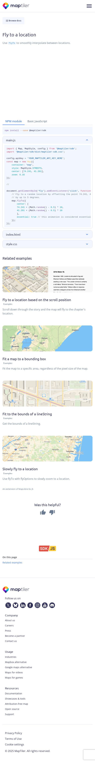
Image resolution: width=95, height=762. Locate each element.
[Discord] (51, 604)
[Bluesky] (15, 604)
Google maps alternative (18, 667)
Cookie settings (14, 744)
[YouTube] (44, 604)
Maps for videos (14, 672)
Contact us (11, 641)
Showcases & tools (15, 698)
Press (8, 630)
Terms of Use (13, 738)
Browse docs (13, 20)
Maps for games (14, 677)
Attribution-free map (16, 703)
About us (10, 620)
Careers (9, 625)
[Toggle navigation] (89, 6)
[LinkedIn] (22, 604)
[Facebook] (29, 604)
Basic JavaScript (37, 121)
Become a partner (15, 635)
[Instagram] (37, 604)
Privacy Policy (13, 733)
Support (9, 714)
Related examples (12, 562)
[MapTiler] (16, 6)
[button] (47, 140)
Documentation (13, 693)
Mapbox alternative (16, 661)
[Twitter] (7, 604)
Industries (10, 656)
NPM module (13, 121)
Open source (12, 708)
